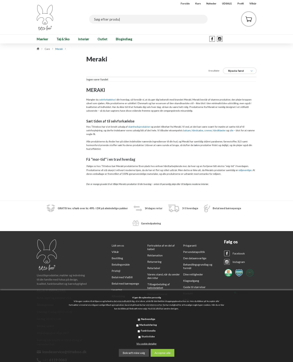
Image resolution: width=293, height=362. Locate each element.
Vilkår (252, 3)
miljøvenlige (245, 170)
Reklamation (155, 255)
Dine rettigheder (193, 274)
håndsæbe (197, 130)
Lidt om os (118, 245)
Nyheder (211, 3)
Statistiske (148, 336)
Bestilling (117, 258)
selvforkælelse (107, 99)
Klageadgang (191, 280)
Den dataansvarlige (194, 258)
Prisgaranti (190, 245)
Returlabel (153, 268)
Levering (117, 289)
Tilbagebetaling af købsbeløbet (158, 285)
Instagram (239, 261)
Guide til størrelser (194, 287)
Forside (185, 3)
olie (231, 130)
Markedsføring (148, 324)
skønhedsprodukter (139, 126)
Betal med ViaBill (122, 277)
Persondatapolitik (194, 251)
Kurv (198, 3)
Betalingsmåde (121, 264)
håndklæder (219, 130)
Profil (240, 3)
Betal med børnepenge (125, 283)
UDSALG (227, 3)
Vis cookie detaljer (146, 343)
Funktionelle (148, 330)
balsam (187, 130)
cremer (208, 130)
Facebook (239, 253)
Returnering (154, 261)
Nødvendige (148, 318)
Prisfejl (116, 270)
